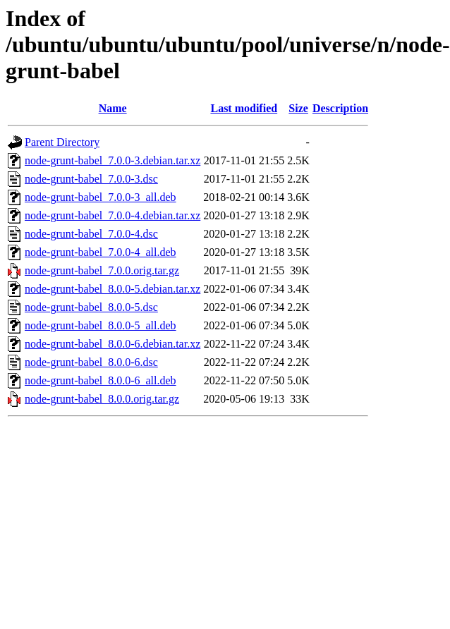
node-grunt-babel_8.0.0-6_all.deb (100, 380)
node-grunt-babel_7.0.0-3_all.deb (100, 197)
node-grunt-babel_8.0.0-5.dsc (91, 307)
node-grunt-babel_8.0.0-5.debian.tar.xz (112, 289)
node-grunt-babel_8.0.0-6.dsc (91, 362)
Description (340, 108)
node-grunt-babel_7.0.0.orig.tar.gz (102, 270)
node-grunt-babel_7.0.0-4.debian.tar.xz (112, 215)
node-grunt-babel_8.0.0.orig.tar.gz (102, 399)
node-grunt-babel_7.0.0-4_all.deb (100, 252)
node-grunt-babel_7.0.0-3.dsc (91, 179)
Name (113, 108)
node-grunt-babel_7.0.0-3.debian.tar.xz (112, 160)
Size (298, 108)
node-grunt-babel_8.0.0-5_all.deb (100, 325)
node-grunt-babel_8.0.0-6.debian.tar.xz (112, 344)
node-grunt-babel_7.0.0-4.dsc (91, 234)
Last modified (243, 108)
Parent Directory (62, 142)
